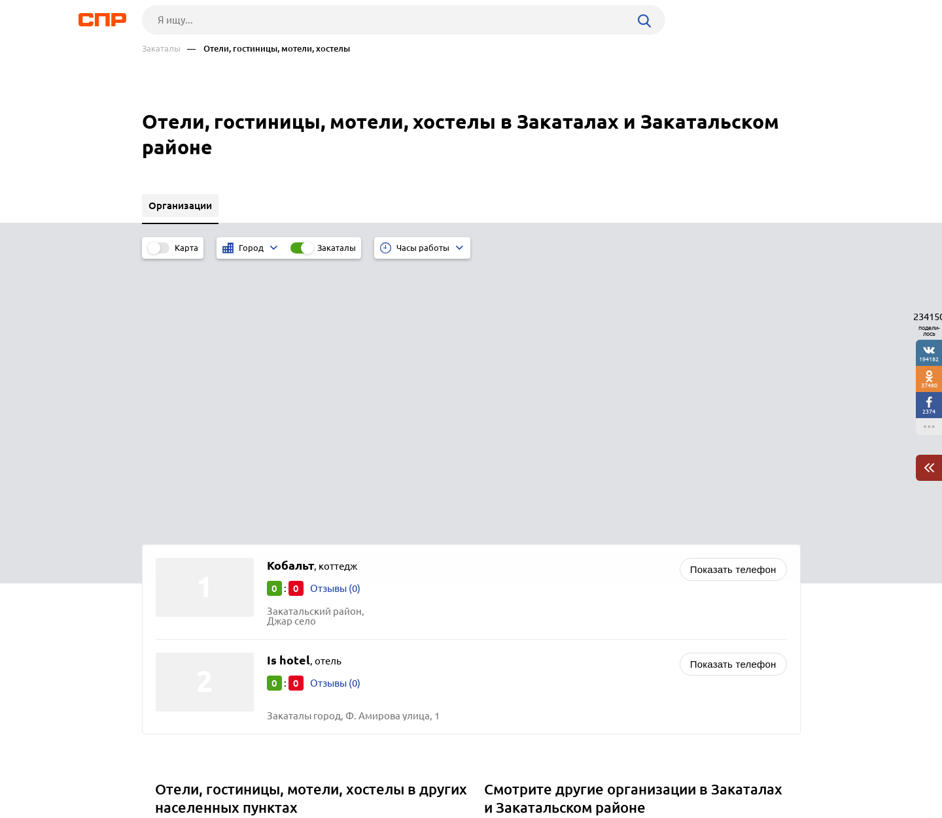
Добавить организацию (742, 769)
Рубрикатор (166, 769)
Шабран (179, 576)
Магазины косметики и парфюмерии (574, 576)
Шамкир (179, 593)
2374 (928, 411)
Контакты (435, 769)
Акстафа (179, 625)
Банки (503, 593)
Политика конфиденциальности (317, 807)
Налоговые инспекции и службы (563, 609)
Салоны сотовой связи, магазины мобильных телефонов (620, 560)
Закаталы (161, 48)
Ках (168, 560)
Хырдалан (183, 609)
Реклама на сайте (339, 769)
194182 (929, 359)
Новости (247, 769)
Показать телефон (733, 295)
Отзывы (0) (335, 313)
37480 (929, 385)
